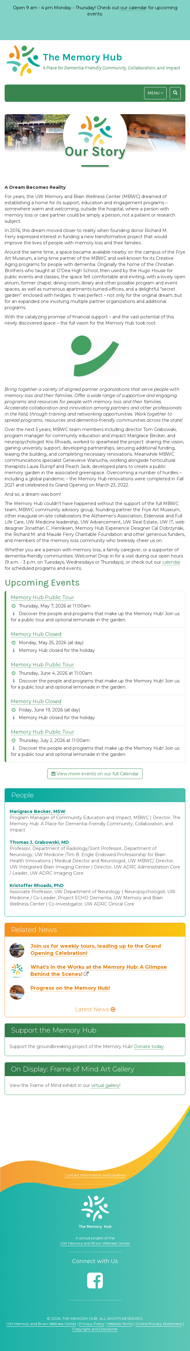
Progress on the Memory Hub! (70, 988)
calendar (171, 562)
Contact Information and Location (95, 1175)
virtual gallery (105, 1085)
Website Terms (120, 1323)
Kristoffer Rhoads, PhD (37, 885)
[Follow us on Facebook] (95, 1280)
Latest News (95, 1009)
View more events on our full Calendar (95, 774)
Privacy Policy (91, 1323)
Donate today (149, 1046)
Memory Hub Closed (36, 634)
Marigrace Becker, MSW (37, 811)
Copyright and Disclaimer (95, 1329)
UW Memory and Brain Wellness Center (95, 1243)
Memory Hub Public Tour (42, 597)
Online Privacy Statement (158, 1323)
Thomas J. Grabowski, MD (39, 842)
